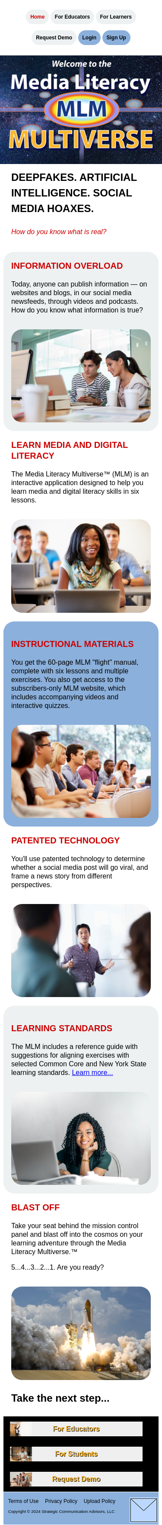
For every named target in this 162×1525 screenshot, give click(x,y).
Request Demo (54, 38)
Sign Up (116, 38)
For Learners (116, 17)
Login (90, 38)
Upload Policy (99, 1501)
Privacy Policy (61, 1501)
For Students (76, 1453)
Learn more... (92, 1072)
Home (37, 17)
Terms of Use (23, 1501)
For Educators (72, 17)
